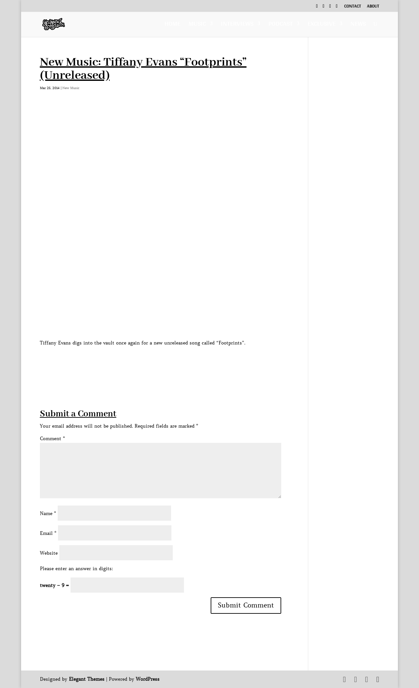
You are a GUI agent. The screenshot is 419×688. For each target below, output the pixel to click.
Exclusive (322, 25)
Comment (52, 439)
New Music (70, 88)
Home (172, 25)
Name (48, 513)
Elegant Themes (87, 679)
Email (48, 533)
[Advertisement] (160, 362)
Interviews (237, 25)
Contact (352, 7)
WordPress (148, 679)
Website (49, 553)
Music (197, 25)
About (373, 7)
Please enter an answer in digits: (76, 569)
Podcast (280, 25)
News (358, 25)
